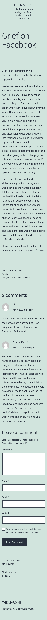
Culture (19, 277)
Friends (26, 277)
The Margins (23, 5)
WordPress (27, 609)
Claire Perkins (22, 342)
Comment (7, 449)
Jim (15, 304)
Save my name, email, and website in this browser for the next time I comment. (24, 531)
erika (7, 274)
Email (5, 497)
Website (6, 513)
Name (5, 481)
